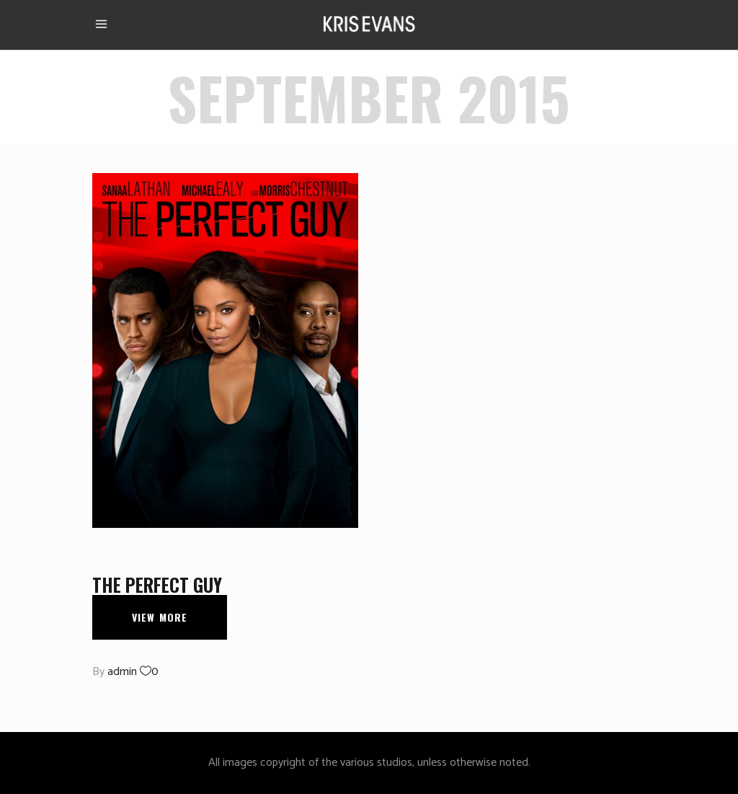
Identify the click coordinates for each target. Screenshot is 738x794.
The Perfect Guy (157, 584)
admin (122, 671)
